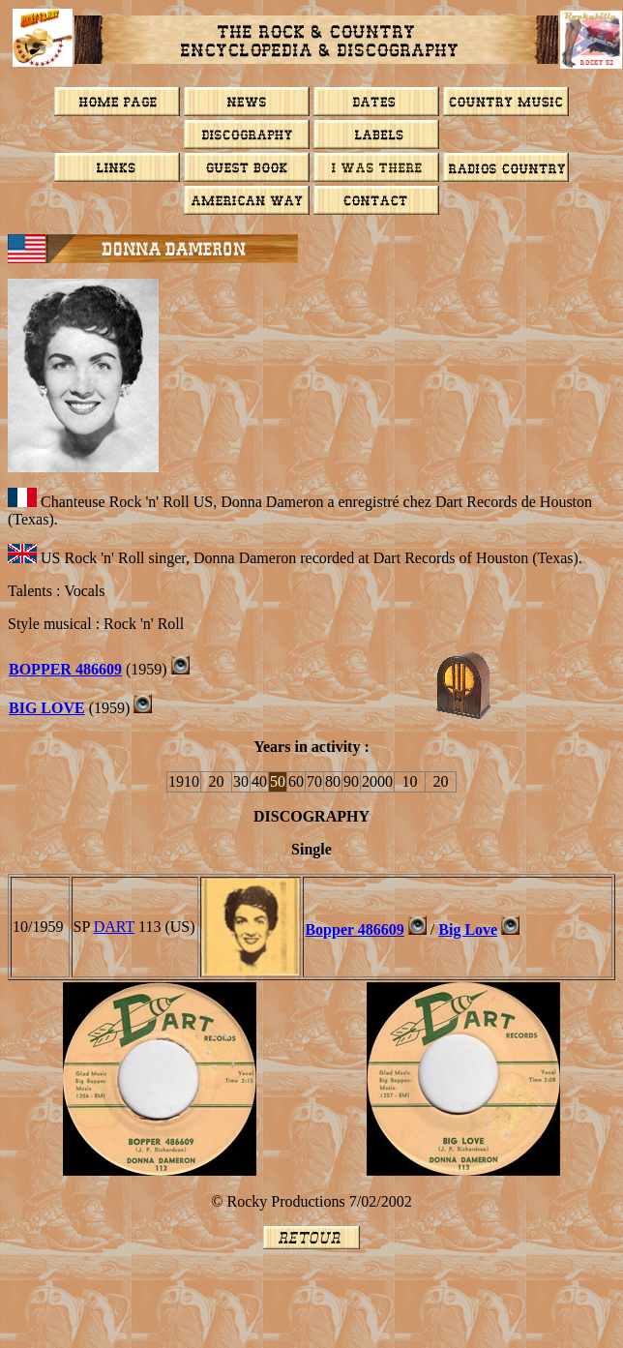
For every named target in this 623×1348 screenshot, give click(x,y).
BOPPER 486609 (65, 669)
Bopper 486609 (354, 929)
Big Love (467, 929)
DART (114, 926)
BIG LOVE (47, 708)
